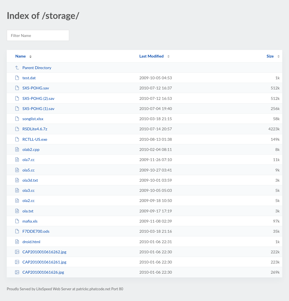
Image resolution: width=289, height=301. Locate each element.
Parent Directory (33, 67)
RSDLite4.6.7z (31, 128)
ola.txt (24, 210)
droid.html (27, 241)
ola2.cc (25, 200)
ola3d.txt (26, 180)
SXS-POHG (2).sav (34, 98)
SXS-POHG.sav (32, 87)
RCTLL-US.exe (31, 139)
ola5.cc (25, 170)
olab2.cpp (27, 149)
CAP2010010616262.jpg (40, 251)
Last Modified (151, 56)
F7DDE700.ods (32, 231)
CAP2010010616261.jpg (40, 262)
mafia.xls (26, 221)
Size (270, 56)
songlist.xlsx (29, 118)
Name (20, 56)
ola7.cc (25, 159)
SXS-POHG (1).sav (34, 108)
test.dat (25, 77)
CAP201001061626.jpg (39, 272)
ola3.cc (25, 190)
